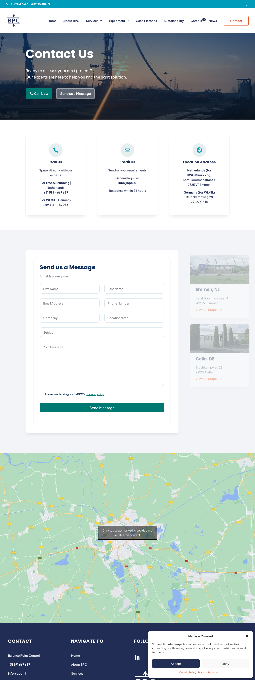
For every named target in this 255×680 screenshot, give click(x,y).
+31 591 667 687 (18, 3)
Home (52, 21)
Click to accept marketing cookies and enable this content (127, 533)
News (213, 21)
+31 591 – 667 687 (55, 194)
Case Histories (146, 21)
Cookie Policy (187, 672)
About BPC (71, 21)
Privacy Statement (209, 672)
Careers (196, 21)
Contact (236, 21)
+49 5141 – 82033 (55, 207)
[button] (247, 636)
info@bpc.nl (127, 185)
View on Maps (206, 312)
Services (92, 21)
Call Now (41, 93)
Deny (225, 663)
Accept (176, 663)
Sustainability (174, 21)
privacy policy (95, 394)
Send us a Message (75, 93)
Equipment (117, 21)
